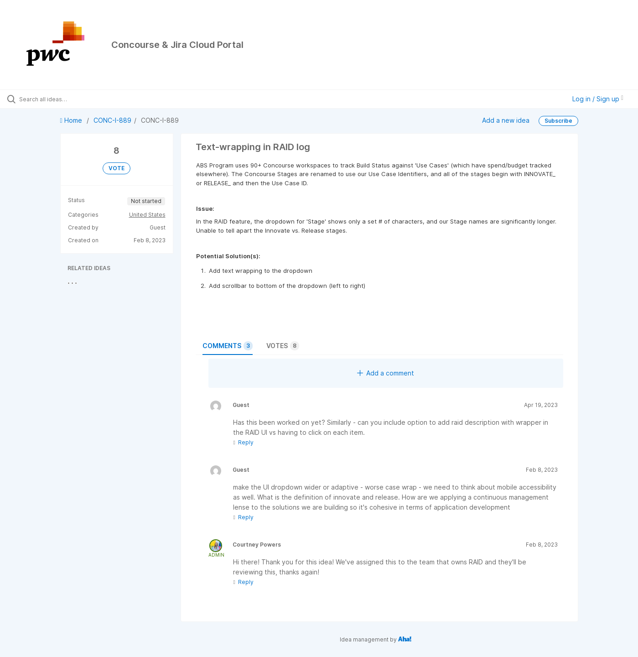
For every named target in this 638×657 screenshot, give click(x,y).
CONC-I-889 (112, 120)
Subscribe (558, 120)
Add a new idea (505, 120)
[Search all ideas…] (75, 99)
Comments (227, 345)
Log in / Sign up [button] (597, 99)
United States (147, 214)
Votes (282, 345)
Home (72, 120)
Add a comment (385, 373)
